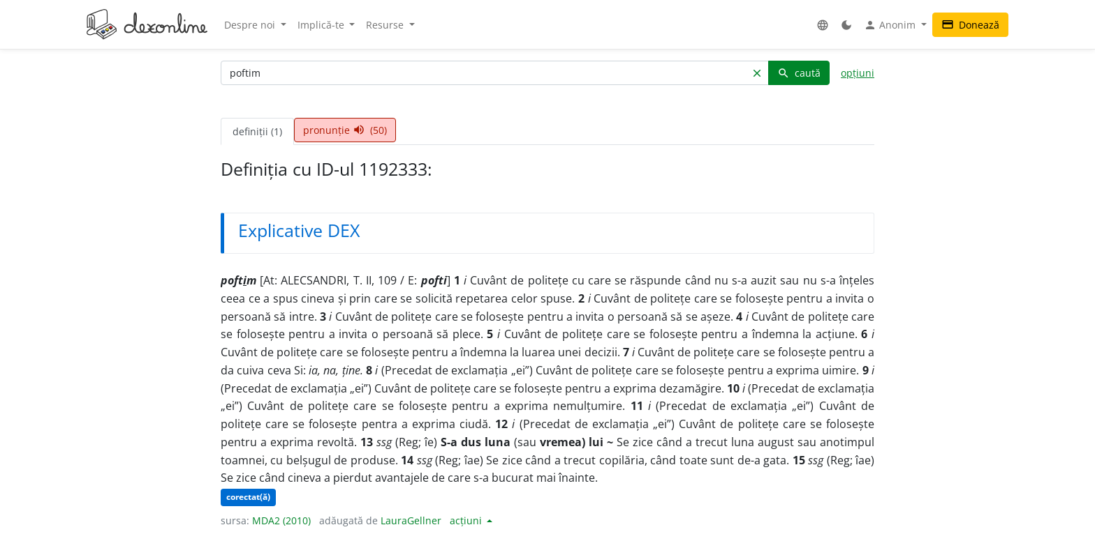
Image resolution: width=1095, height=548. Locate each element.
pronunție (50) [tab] (345, 130)
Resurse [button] (386, 24)
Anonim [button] (891, 25)
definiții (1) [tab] (257, 131)
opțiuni (857, 72)
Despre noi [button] (251, 24)
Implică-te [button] (322, 24)
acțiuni (467, 520)
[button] (823, 25)
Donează (970, 24)
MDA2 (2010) (281, 520)
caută (799, 72)
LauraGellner (411, 520)
